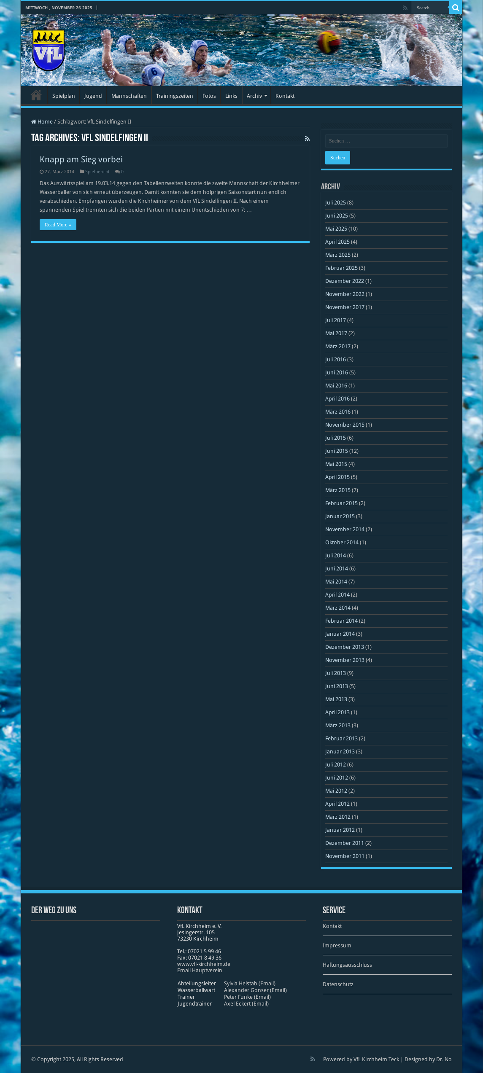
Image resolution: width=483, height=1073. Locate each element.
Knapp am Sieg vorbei (81, 159)
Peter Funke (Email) (247, 997)
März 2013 (338, 725)
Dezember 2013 (344, 647)
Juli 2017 (335, 320)
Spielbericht (97, 172)
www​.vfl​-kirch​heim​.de (203, 964)
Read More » (58, 225)
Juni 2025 (336, 215)
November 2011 (344, 856)
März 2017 (338, 346)
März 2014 (338, 608)
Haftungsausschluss (347, 965)
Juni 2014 (336, 568)
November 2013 (344, 660)
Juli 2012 (335, 764)
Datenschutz (338, 984)
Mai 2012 (336, 791)
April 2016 (337, 398)
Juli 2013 (335, 673)
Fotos (209, 96)
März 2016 (338, 412)
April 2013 (337, 712)
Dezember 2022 (344, 281)
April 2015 (337, 477)
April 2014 (337, 595)
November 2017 (344, 307)
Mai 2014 (336, 581)
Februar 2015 (341, 503)
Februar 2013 (341, 738)
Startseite (36, 95)
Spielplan (63, 96)
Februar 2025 (341, 268)
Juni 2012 (336, 777)
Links (231, 96)
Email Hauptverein (199, 970)
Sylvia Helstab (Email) (249, 983)
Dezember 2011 (344, 843)
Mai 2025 (336, 229)
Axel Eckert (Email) (246, 1003)
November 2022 (344, 294)
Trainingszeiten (174, 96)
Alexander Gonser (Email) (255, 990)
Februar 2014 (341, 621)
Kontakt (284, 96)
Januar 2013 (340, 751)
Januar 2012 (340, 830)
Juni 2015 (336, 451)
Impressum (337, 945)
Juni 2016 (336, 372)
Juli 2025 (335, 202)
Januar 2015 (340, 516)
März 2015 (338, 490)
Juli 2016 (335, 359)
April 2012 (337, 804)
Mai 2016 (336, 385)
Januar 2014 (340, 634)
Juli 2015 (335, 438)
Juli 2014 (335, 555)
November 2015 (344, 425)
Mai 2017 (336, 333)
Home (42, 121)
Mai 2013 (336, 699)
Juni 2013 (336, 686)
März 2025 (338, 255)
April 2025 (337, 242)
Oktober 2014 (342, 542)
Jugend (93, 96)
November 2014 (344, 529)
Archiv (254, 96)
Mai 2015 (336, 464)
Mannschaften (129, 96)
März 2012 (338, 817)
